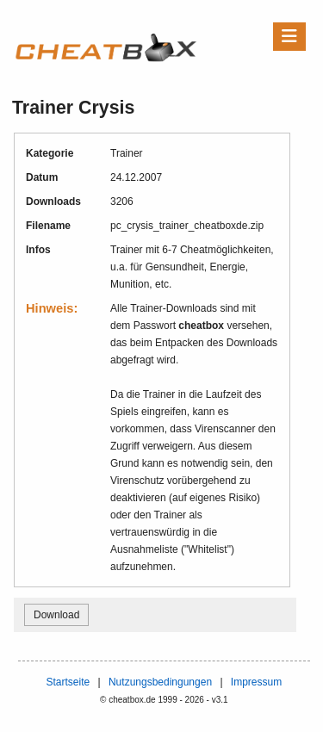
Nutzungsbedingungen (160, 682)
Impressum (256, 682)
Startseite (68, 682)
